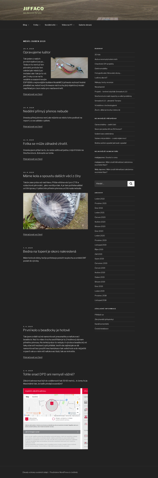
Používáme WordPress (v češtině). (64, 472)
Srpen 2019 (99, 259)
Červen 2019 (100, 268)
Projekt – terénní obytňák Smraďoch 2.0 (111, 92)
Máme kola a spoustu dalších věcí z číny (52, 176)
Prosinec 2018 (101, 295)
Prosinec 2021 (100, 203)
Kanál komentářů (102, 324)
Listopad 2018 (100, 300)
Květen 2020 (100, 222)
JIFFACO (33, 8)
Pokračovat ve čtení (32, 94)
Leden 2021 (99, 212)
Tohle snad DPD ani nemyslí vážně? (49, 374)
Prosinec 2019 (101, 240)
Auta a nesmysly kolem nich (106, 59)
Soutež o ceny (112, 157)
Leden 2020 (100, 236)
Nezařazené (100, 87)
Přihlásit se (99, 315)
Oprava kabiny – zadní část (105, 124)
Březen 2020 (100, 226)
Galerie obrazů (85, 25)
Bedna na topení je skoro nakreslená (49, 251)
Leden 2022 (100, 199)
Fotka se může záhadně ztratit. (45, 144)
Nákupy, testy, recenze (104, 82)
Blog (26, 25)
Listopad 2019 (100, 245)
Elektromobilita (101, 68)
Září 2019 (98, 254)
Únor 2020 (99, 231)
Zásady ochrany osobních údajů (35, 472)
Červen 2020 (100, 217)
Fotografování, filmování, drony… (108, 73)
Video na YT (68, 25)
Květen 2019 (100, 272)
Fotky (37, 25)
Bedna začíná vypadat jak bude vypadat (111, 143)
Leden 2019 (99, 291)
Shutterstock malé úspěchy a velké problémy (113, 96)
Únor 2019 (99, 286)
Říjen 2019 (99, 249)
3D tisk (97, 55)
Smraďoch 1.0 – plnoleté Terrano (108, 101)
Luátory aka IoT (101, 78)
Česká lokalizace (102, 329)
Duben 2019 (100, 277)
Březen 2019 (100, 282)
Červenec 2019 (101, 263)
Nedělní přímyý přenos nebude (45, 111)
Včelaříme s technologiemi (106, 105)
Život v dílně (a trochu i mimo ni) (107, 110)
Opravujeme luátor (37, 52)
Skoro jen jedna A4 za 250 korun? (108, 129)
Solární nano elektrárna (104, 134)
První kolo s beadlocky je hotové (46, 330)
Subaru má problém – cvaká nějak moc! (110, 138)
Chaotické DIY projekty (104, 64)
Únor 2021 (99, 208)
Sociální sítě (51, 25)
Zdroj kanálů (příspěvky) (104, 319)
